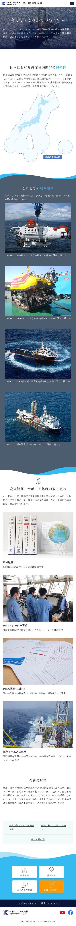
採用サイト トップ (50, 903)
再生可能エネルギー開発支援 (21, 827)
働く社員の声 (38, 839)
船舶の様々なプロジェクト (53, 827)
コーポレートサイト (26, 903)
